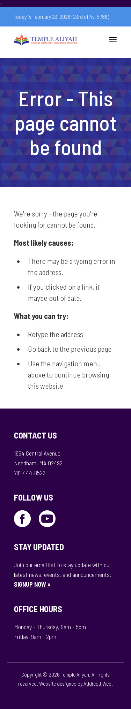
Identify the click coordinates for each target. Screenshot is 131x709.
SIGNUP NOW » (32, 584)
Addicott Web (97, 683)
